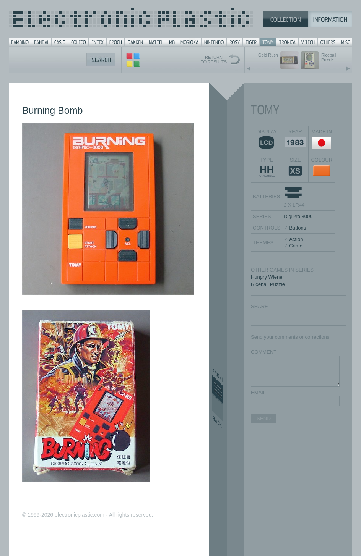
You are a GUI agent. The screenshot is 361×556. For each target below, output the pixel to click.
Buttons (297, 228)
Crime (295, 246)
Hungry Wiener (267, 277)
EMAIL (258, 392)
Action (296, 239)
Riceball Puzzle (268, 284)
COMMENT (263, 352)
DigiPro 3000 (298, 216)
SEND (264, 418)
